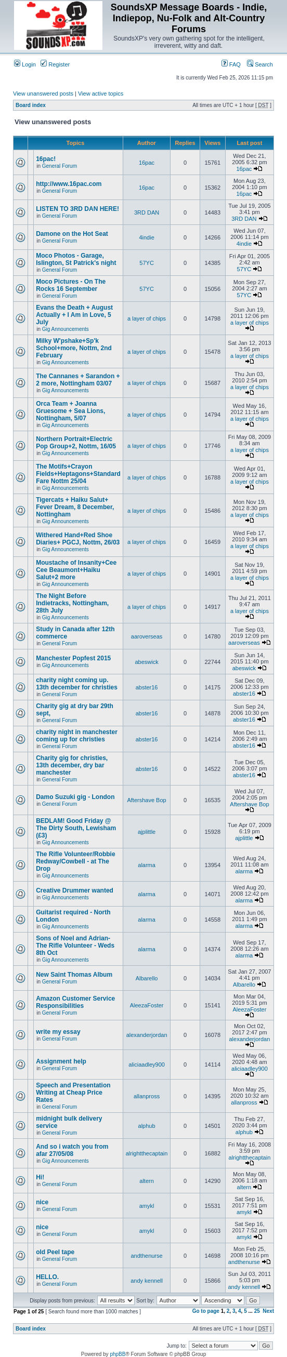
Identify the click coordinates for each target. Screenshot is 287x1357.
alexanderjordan (146, 1035)
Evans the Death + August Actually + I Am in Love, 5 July (74, 315)
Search (260, 64)
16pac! (46, 159)
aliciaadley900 (146, 1064)
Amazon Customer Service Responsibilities (75, 1002)
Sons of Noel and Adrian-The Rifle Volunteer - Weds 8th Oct (75, 945)
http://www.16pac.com (68, 184)
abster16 (147, 687)
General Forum (59, 166)
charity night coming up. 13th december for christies (77, 683)
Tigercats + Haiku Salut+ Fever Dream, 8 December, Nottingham (75, 507)
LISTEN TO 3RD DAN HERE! (77, 208)
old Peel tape (55, 1252)
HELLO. (47, 1277)
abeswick (146, 662)
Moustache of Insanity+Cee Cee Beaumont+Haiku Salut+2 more (76, 570)
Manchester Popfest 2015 (73, 658)
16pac (146, 162)
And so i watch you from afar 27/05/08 (72, 1150)
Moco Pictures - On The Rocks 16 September (71, 285)
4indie (146, 237)
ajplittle (146, 832)
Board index (31, 105)
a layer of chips (146, 318)
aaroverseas (147, 636)
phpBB (117, 1354)
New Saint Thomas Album (74, 974)
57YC (146, 263)
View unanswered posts (43, 93)
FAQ (231, 64)
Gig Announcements (65, 329)
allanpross (147, 1096)
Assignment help (61, 1061)
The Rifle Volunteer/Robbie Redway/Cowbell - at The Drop (75, 861)
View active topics (100, 93)
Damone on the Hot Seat (72, 233)
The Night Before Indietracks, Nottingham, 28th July (72, 603)
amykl (146, 1206)
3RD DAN (146, 212)
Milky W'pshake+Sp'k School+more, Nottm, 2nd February (74, 348)
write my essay (58, 1031)
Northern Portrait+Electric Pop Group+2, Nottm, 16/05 (76, 442)
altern (146, 1181)
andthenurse (146, 1256)
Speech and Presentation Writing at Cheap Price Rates (73, 1092)
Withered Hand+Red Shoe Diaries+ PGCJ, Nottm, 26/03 (78, 538)
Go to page (205, 1311)
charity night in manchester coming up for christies (77, 735)
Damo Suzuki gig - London (75, 797)
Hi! (40, 1177)
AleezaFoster (147, 1005)
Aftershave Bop (146, 800)
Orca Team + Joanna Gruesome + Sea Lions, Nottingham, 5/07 (70, 411)
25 (257, 1311)
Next (268, 1311)
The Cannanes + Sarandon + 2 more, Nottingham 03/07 (78, 379)
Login (25, 64)
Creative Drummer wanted (74, 890)
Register (55, 64)
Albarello (147, 978)
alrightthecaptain (147, 1153)
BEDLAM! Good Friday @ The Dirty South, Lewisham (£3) (76, 828)
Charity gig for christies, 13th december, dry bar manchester (72, 765)
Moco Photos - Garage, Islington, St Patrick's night (76, 259)
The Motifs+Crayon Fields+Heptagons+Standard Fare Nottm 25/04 (78, 474)
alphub (146, 1126)
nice (42, 1202)
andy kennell (147, 1281)
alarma (146, 865)
